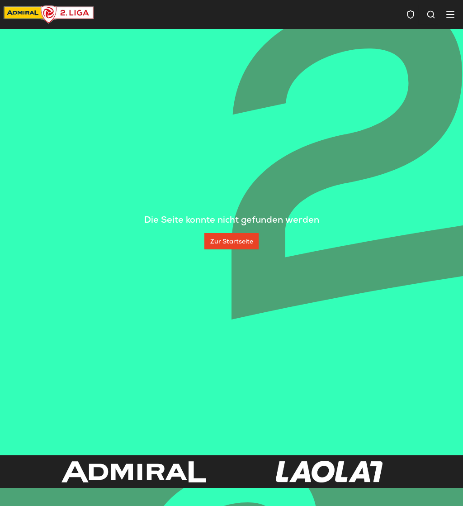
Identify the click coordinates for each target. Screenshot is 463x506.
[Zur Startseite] (231, 241)
